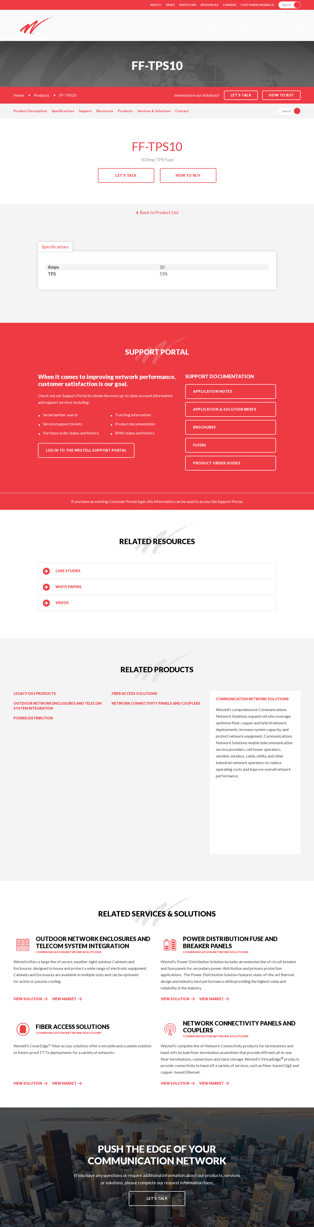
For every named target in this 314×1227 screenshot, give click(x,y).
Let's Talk (126, 175)
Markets (201, 29)
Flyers (199, 445)
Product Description (30, 111)
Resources (209, 5)
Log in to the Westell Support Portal (86, 450)
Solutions (171, 29)
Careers (229, 5)
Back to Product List (157, 212)
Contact (291, 29)
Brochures (204, 427)
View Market (67, 999)
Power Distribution (33, 718)
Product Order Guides (216, 463)
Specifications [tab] (55, 246)
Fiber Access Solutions (134, 693)
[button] (157, 571)
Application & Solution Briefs (224, 409)
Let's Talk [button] (241, 95)
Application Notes (213, 391)
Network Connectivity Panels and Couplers (156, 703)
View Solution (27, 999)
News (170, 5)
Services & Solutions (154, 111)
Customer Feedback (257, 5)
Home (18, 95)
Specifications (63, 111)
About (155, 5)
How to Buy (281, 95)
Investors (187, 5)
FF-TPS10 (67, 95)
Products (232, 29)
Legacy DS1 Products (34, 693)
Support (261, 29)
